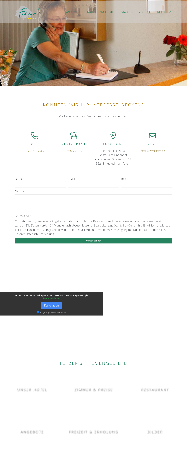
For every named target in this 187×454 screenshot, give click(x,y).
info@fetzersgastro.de (152, 151)
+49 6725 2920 (74, 151)
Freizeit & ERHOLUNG (93, 431)
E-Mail (71, 179)
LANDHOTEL (73, 16)
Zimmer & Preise (93, 389)
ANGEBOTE (106, 16)
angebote (32, 431)
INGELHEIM (163, 16)
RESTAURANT (126, 16)
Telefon (125, 179)
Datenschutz (23, 216)
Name (19, 179)
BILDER (155, 431)
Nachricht (21, 191)
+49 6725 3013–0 (34, 151)
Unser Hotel (32, 389)
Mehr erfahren (51, 298)
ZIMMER (90, 16)
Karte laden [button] (51, 306)
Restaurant (154, 389)
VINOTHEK (145, 16)
